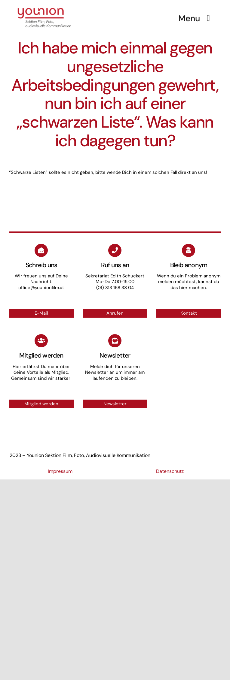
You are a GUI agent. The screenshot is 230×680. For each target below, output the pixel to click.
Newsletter (115, 404)
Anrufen (115, 313)
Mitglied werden (41, 404)
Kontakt (188, 313)
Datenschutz (170, 471)
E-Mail (41, 313)
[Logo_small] (44, 7)
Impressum (60, 471)
